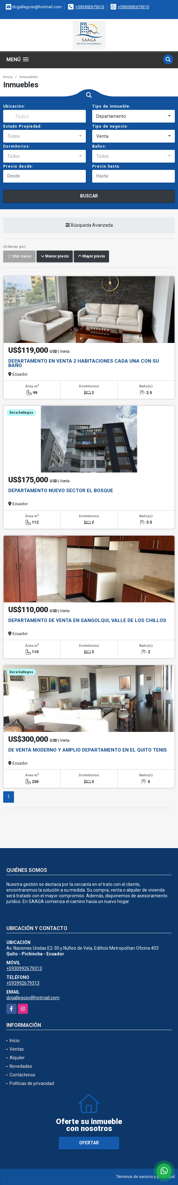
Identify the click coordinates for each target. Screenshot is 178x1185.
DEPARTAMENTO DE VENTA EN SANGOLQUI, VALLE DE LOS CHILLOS (87, 620)
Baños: (99, 146)
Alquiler (17, 1057)
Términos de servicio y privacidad (145, 1177)
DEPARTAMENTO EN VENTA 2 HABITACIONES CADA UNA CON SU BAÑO (83, 363)
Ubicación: (14, 106)
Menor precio (55, 256)
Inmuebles (28, 77)
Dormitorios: (16, 146)
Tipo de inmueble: (111, 106)
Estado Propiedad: (22, 126)
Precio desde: (18, 166)
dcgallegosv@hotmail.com (32, 997)
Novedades (21, 1066)
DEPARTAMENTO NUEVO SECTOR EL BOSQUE (60, 490)
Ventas (17, 1049)
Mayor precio (91, 256)
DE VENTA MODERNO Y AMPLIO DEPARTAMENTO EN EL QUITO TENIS (87, 750)
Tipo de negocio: (110, 126)
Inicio (8, 77)
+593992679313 (89, 6)
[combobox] (133, 116)
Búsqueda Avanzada (89, 225)
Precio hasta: (106, 166)
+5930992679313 (133, 6)
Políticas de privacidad (32, 1083)
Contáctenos (22, 1074)
